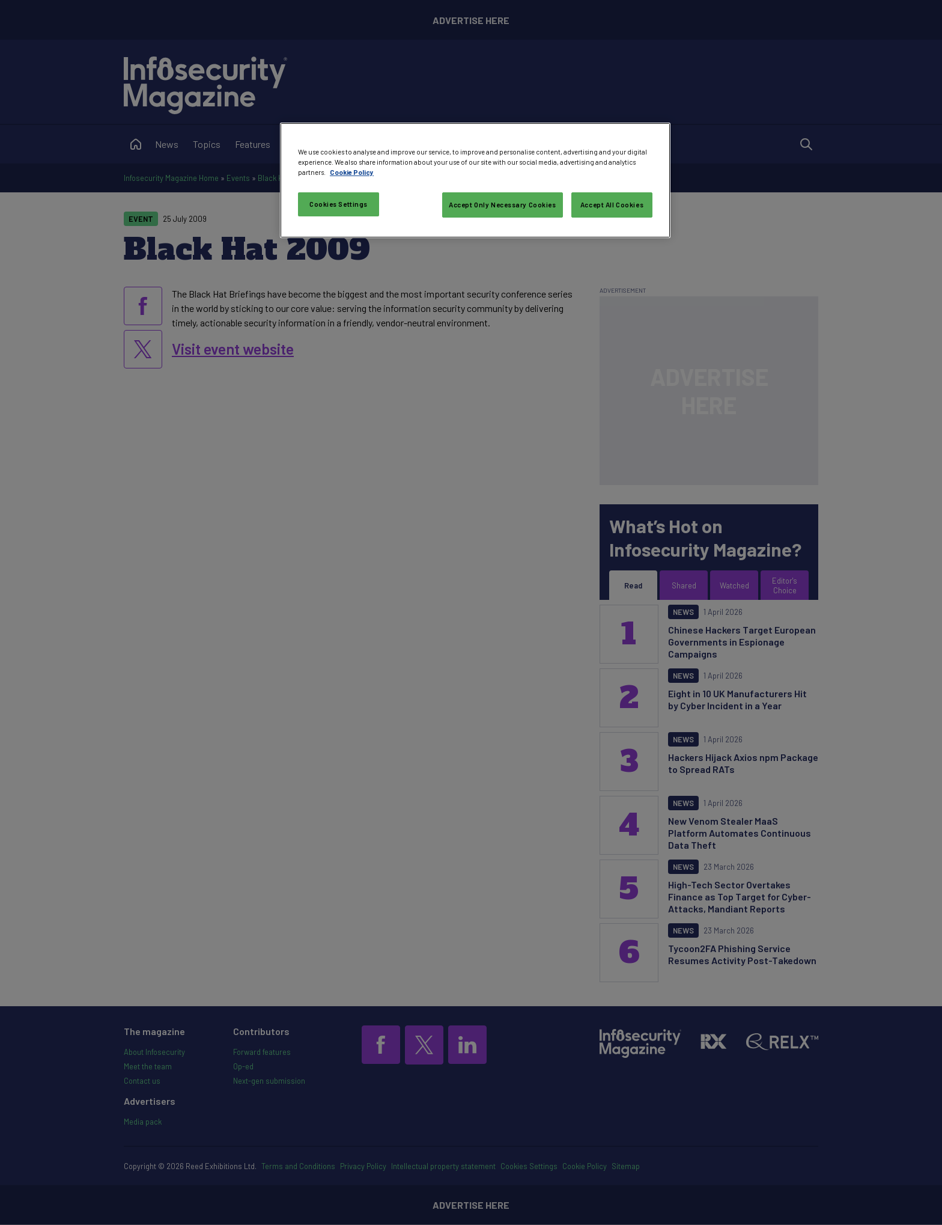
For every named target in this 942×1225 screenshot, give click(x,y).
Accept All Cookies (611, 205)
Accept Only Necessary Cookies (502, 205)
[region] (475, 180)
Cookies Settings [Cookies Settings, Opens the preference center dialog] (338, 204)
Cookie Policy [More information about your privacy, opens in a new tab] (352, 172)
